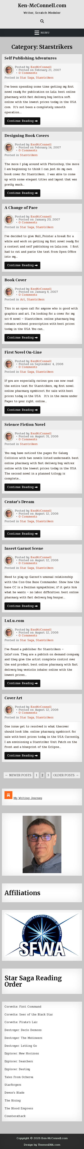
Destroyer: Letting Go (20, 1046)
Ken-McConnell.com (42, 5)
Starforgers (12, 1085)
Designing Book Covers (26, 135)
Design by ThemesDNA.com (42, 1144)
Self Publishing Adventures (30, 58)
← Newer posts (18, 775)
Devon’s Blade (14, 1092)
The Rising (12, 1100)
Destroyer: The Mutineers (23, 1038)
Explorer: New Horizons (21, 1053)
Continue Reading (23, 121)
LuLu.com (14, 620)
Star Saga (27, 77)
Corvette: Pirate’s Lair (21, 1022)
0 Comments (28, 73)
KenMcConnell (41, 67)
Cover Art (13, 698)
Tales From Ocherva (18, 1077)
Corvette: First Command (22, 1006)
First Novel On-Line (23, 352)
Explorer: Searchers (18, 1061)
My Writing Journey (27, 798)
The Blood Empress (18, 1108)
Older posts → (66, 775)
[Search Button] (42, 21)
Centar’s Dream (19, 501)
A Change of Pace (21, 207)
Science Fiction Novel (24, 424)
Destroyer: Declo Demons (23, 1030)
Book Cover (15, 280)
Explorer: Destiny (17, 1069)
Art (22, 299)
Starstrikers (45, 77)
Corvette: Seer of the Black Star (28, 1014)
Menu (45, 32)
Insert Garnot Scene (23, 548)
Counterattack (15, 1116)
